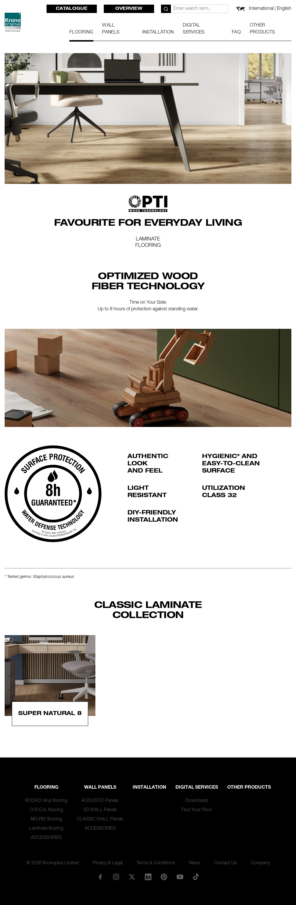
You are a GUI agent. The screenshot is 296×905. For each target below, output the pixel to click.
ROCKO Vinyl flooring (46, 801)
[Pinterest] (164, 877)
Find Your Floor (197, 810)
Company (260, 863)
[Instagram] (116, 877)
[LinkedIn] (148, 877)
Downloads (197, 801)
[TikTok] (196, 877)
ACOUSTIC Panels (100, 801)
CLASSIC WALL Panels (100, 819)
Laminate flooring (46, 828)
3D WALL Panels (100, 810)
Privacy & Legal (108, 863)
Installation (149, 787)
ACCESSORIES (46, 838)
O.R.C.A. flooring (46, 810)
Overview (129, 9)
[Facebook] (100, 877)
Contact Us (225, 863)
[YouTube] (180, 877)
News (194, 863)
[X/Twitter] (132, 877)
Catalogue (72, 9)
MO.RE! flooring (46, 819)
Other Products (249, 787)
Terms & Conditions (155, 863)
